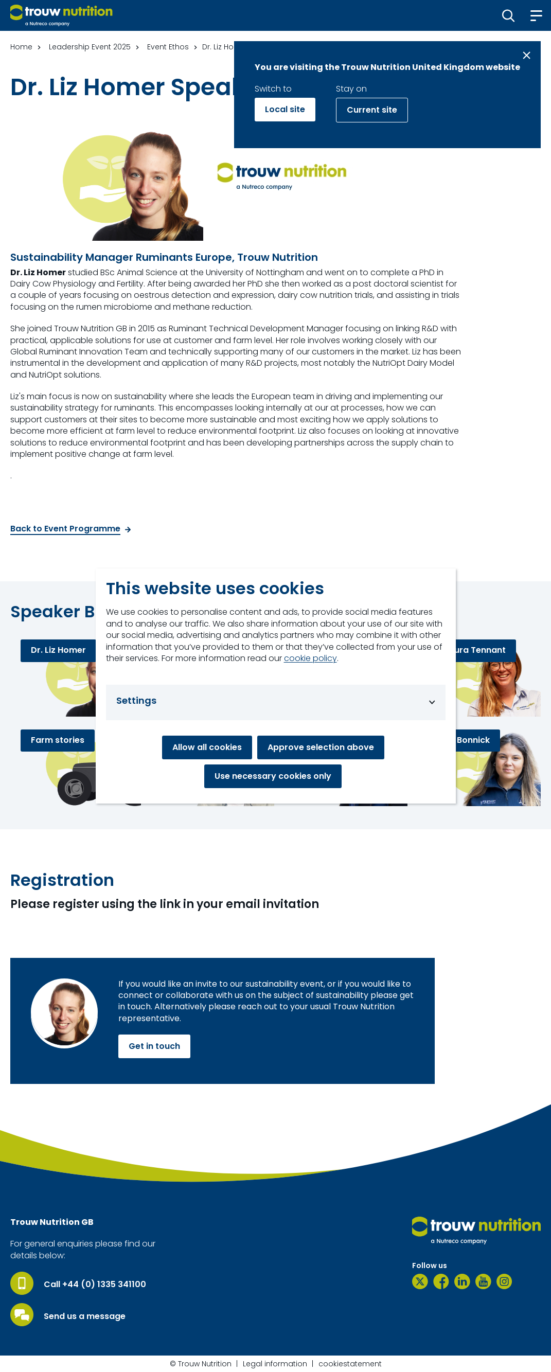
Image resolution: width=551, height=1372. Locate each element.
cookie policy (310, 658)
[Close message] (526, 55)
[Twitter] (420, 1281)
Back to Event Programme (65, 529)
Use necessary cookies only (273, 776)
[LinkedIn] (462, 1281)
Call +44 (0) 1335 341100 (95, 1284)
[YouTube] (483, 1281)
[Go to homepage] (61, 15)
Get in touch (154, 1046)
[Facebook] (441, 1281)
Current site (372, 110)
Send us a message (85, 1316)
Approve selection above (321, 747)
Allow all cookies (207, 747)
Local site (285, 109)
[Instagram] (504, 1281)
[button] (508, 15)
